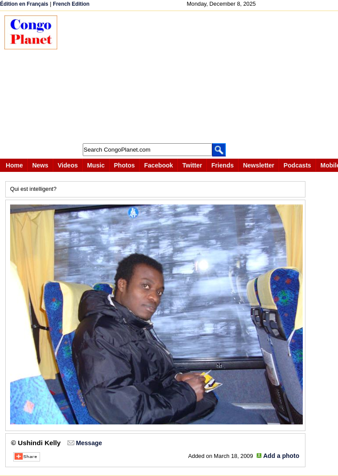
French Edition (71, 4)
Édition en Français (24, 4)
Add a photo (281, 455)
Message (89, 442)
